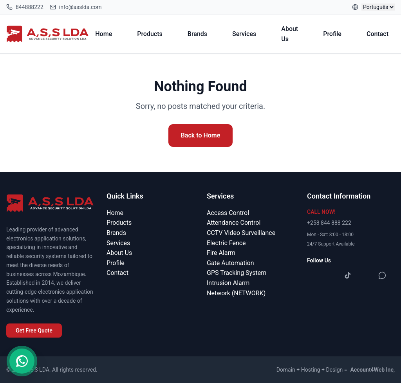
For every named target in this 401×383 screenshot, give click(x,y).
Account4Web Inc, (372, 370)
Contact (377, 34)
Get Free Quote (34, 330)
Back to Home (200, 135)
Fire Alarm (221, 253)
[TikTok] (347, 275)
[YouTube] (365, 275)
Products (150, 34)
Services (244, 34)
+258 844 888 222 (329, 223)
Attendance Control (233, 222)
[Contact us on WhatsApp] (21, 361)
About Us (289, 34)
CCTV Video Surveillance (241, 233)
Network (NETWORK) (236, 293)
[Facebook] (313, 275)
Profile (332, 34)
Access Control (228, 213)
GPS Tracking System (236, 272)
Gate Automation (230, 263)
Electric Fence (226, 243)
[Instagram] (330, 275)
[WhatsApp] (382, 275)
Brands (197, 34)
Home (103, 34)
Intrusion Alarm (228, 283)
